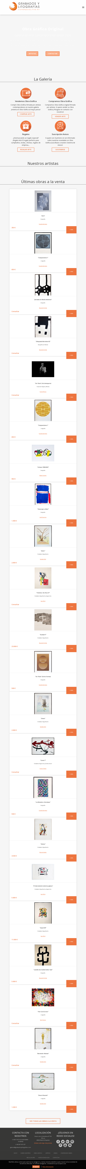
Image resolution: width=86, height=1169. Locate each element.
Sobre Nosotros (25, 1153)
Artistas (47, 1153)
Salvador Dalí (43, 559)
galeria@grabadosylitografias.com (20, 1147)
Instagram (72, 1141)
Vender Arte (60, 116)
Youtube (65, 1145)
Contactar (56, 1157)
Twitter (63, 1141)
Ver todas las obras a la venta (43, 1121)
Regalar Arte (25, 150)
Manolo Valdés (42, 852)
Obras (55, 1153)
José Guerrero (43, 517)
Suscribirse (60, 150)
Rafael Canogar (42, 475)
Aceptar (36, 1167)
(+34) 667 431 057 (20, 1144)
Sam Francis (43, 1020)
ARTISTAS (32, 54)
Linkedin (70, 1145)
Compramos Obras (66, 1153)
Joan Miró (43, 601)
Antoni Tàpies (43, 768)
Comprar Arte (26, 114)
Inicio (15, 1153)
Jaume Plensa (43, 391)
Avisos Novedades (43, 1157)
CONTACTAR (53, 54)
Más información (48, 1167)
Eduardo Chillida (43, 308)
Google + (67, 1141)
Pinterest (60, 1145)
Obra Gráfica (38, 1153)
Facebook (58, 1141)
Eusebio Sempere (43, 224)
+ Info (71, 229)
